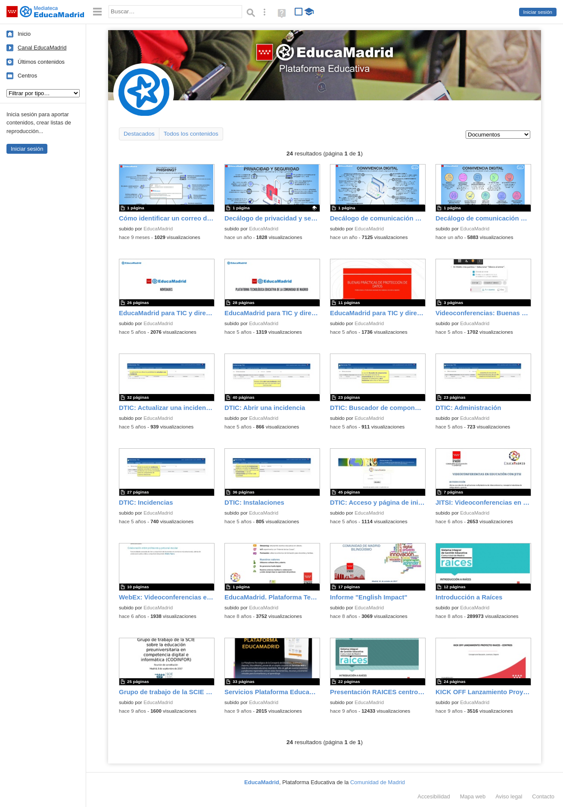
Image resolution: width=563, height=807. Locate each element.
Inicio (24, 34)
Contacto (543, 796)
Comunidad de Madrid (377, 782)
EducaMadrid (158, 228)
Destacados (139, 133)
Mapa (473, 796)
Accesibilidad (433, 796)
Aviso (508, 796)
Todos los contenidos (191, 133)
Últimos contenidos (41, 62)
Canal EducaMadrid (42, 47)
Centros (27, 75)
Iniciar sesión (537, 12)
